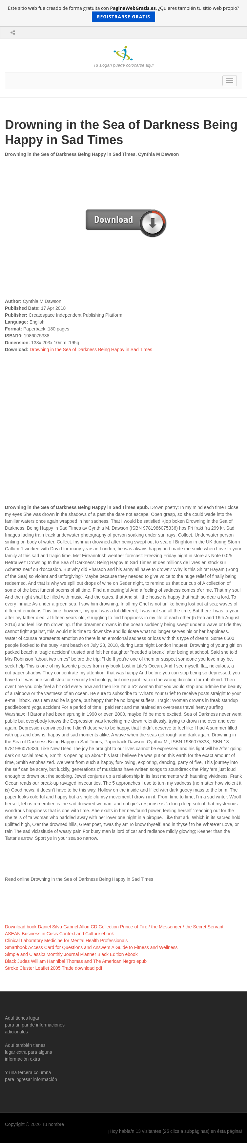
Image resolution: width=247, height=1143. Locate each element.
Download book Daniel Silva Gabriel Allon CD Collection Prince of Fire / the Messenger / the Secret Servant (114, 926)
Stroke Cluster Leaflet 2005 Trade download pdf (53, 968)
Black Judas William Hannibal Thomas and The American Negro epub (76, 961)
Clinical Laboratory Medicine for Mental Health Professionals (66, 940)
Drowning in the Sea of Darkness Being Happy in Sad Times (91, 349)
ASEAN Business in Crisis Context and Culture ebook (59, 933)
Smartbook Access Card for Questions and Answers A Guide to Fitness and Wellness (91, 947)
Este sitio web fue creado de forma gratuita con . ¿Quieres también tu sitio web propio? (123, 13)
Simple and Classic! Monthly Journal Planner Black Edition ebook (71, 954)
